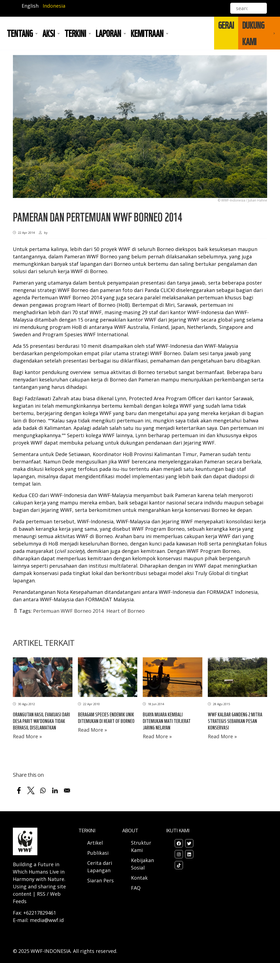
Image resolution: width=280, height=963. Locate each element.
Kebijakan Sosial (142, 864)
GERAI (226, 25)
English (30, 5)
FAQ (136, 888)
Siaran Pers (100, 880)
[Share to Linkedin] (55, 790)
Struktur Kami (141, 846)
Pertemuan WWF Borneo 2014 (68, 611)
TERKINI (75, 33)
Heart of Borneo (125, 611)
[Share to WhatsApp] (43, 790)
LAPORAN (108, 33)
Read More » (27, 736)
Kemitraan (147, 33)
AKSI (48, 33)
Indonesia (54, 5)
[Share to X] (31, 790)
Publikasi (98, 853)
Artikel (95, 842)
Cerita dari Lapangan (99, 867)
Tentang (20, 33)
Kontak (139, 877)
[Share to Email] (67, 790)
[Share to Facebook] (19, 790)
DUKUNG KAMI (253, 33)
